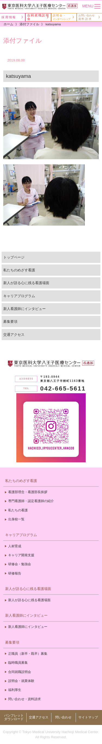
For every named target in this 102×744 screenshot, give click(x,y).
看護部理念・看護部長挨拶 (27, 492)
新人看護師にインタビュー (24, 309)
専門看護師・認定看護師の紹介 (31, 501)
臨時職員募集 (18, 662)
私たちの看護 (18, 510)
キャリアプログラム (19, 296)
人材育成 (14, 546)
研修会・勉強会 (19, 564)
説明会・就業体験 (21, 680)
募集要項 (10, 321)
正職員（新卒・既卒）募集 (27, 653)
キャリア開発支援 (21, 555)
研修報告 (14, 573)
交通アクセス (13, 335)
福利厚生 (14, 689)
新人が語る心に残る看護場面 (26, 283)
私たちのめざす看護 (19, 270)
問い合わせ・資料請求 (24, 699)
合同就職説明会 (19, 672)
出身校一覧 (16, 519)
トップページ (13, 257)
